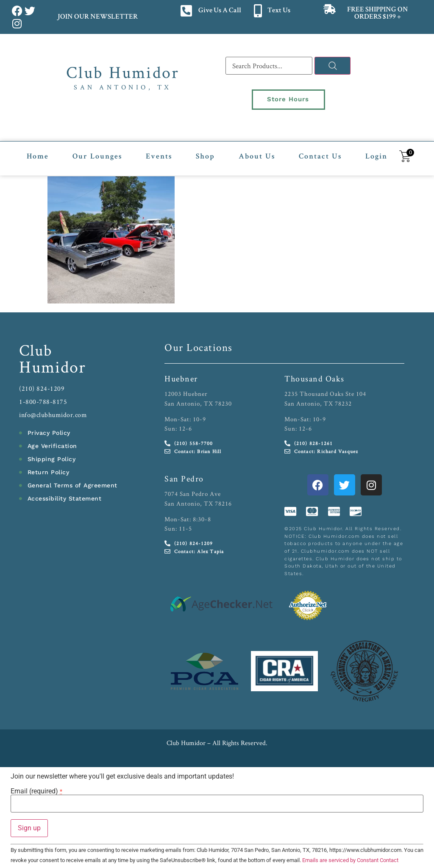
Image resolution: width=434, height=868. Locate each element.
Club (36, 348)
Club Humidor (122, 72)
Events (159, 155)
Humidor (52, 365)
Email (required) (36, 790)
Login (376, 155)
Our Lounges (97, 155)
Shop (205, 155)
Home (38, 155)
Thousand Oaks (314, 377)
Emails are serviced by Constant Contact (350, 859)
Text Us (278, 10)
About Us (257, 155)
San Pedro (184, 477)
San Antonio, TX (123, 87)
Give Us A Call (219, 10)
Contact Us (320, 155)
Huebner (181, 377)
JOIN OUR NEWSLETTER (97, 17)
